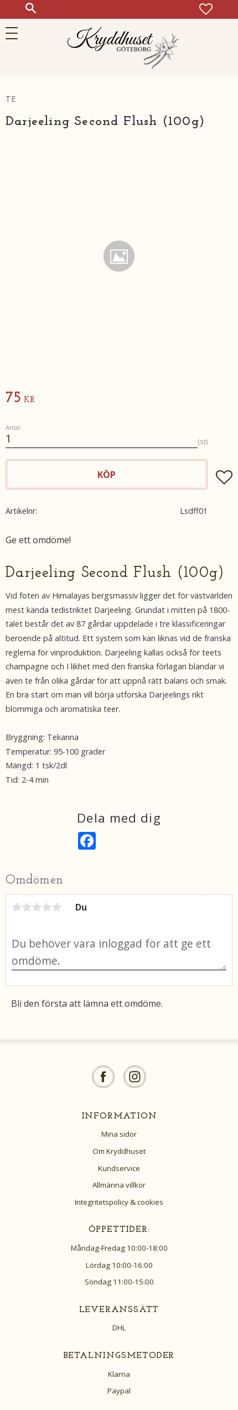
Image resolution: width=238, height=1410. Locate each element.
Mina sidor (119, 1134)
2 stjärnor (27, 907)
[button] (15, 33)
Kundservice (119, 1168)
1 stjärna (17, 907)
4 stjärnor (46, 907)
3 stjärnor (37, 907)
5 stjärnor (56, 907)
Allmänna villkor (119, 1185)
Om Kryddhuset (119, 1151)
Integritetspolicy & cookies (119, 1202)
